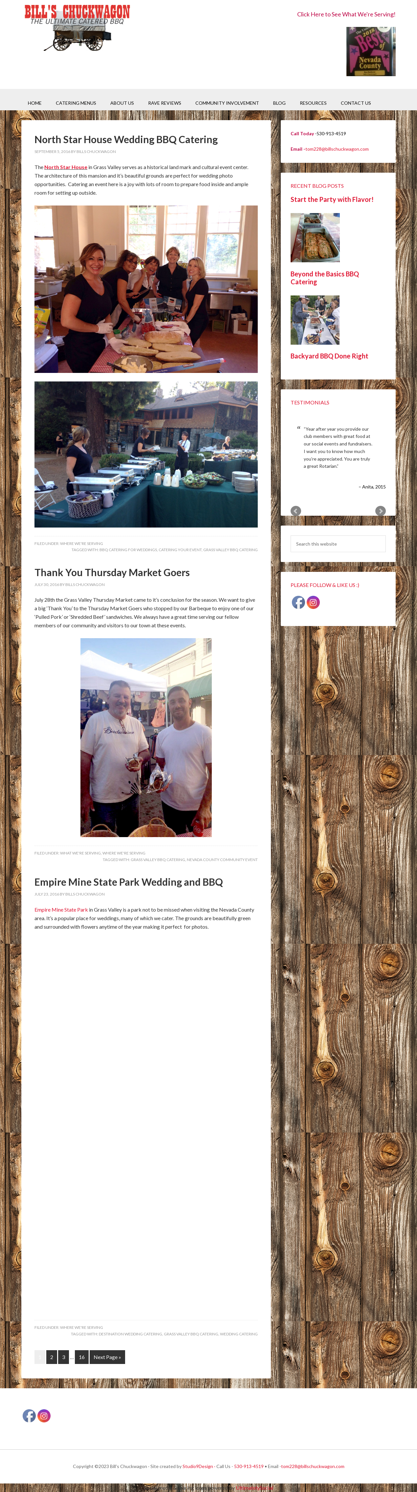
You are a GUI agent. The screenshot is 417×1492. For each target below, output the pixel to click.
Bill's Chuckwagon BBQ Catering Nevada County (77, 29)
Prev (296, 511)
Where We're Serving (81, 543)
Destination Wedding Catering (130, 1333)
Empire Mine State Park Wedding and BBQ (128, 882)
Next (380, 511)
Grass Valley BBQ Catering (230, 549)
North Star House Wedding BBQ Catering (126, 139)
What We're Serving (80, 853)
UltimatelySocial (254, 1487)
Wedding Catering (239, 1333)
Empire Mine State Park (61, 909)
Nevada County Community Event (222, 859)
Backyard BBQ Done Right (329, 356)
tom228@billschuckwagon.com (337, 149)
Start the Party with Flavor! (332, 199)
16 (82, 1357)
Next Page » (107, 1357)
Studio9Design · (199, 1466)
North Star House (65, 167)
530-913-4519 (249, 1466)
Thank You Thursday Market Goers (112, 572)
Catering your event (180, 549)
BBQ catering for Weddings (128, 549)
